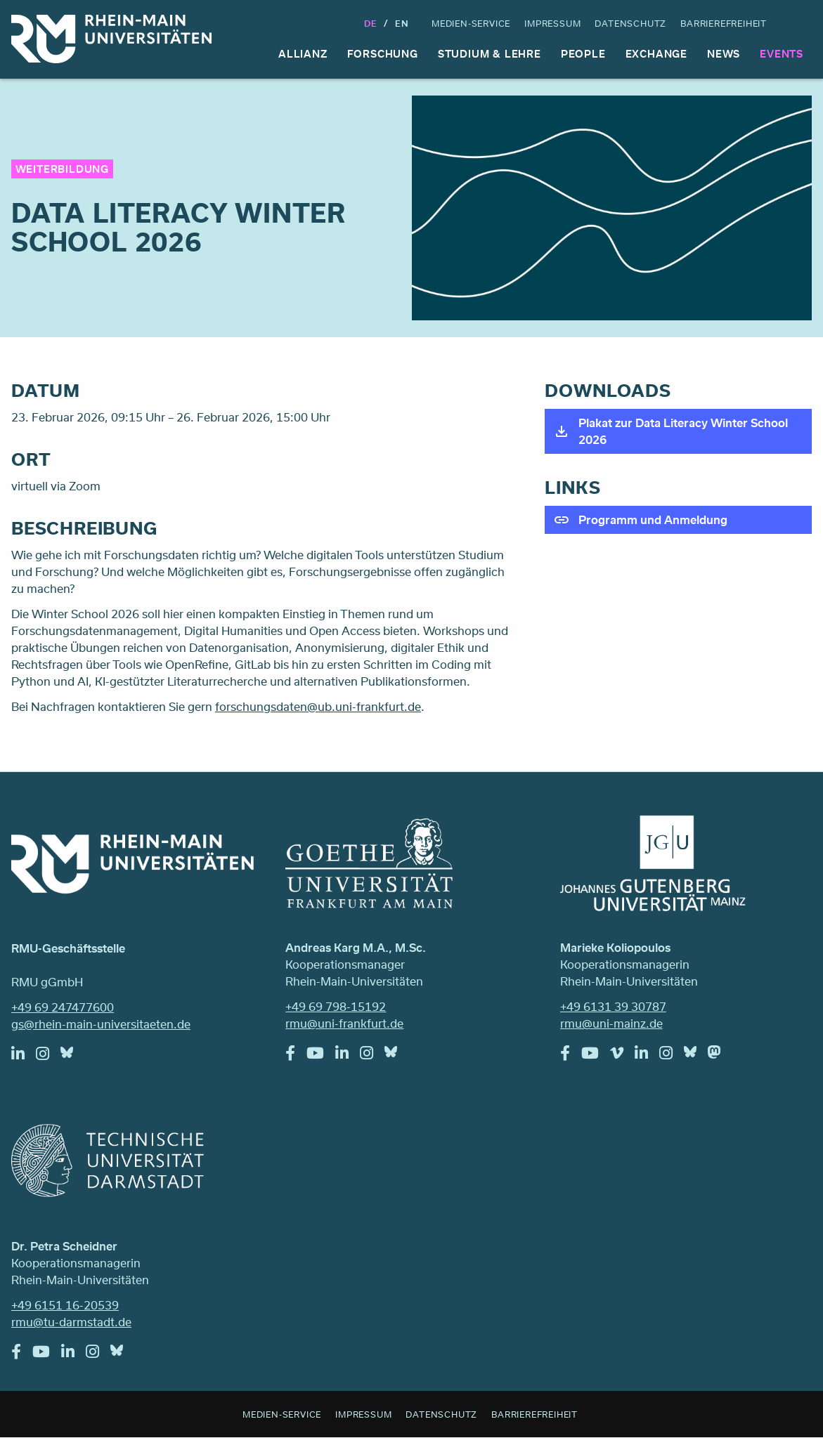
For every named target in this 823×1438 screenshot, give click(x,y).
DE (370, 23)
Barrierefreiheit (723, 23)
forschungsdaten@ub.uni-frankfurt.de (318, 706)
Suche (799, 23)
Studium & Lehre (489, 53)
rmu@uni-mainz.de (611, 1023)
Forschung (382, 53)
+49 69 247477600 (62, 1007)
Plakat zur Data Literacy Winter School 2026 (683, 430)
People (583, 53)
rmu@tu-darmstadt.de (71, 1322)
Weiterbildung (62, 169)
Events (781, 53)
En (402, 23)
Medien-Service (471, 23)
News (723, 53)
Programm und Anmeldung (652, 519)
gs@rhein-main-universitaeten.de (100, 1024)
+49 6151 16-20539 (65, 1305)
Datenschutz (630, 23)
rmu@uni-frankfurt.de (344, 1023)
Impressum (552, 23)
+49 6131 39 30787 (613, 1006)
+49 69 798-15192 (335, 1006)
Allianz (303, 53)
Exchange (656, 53)
